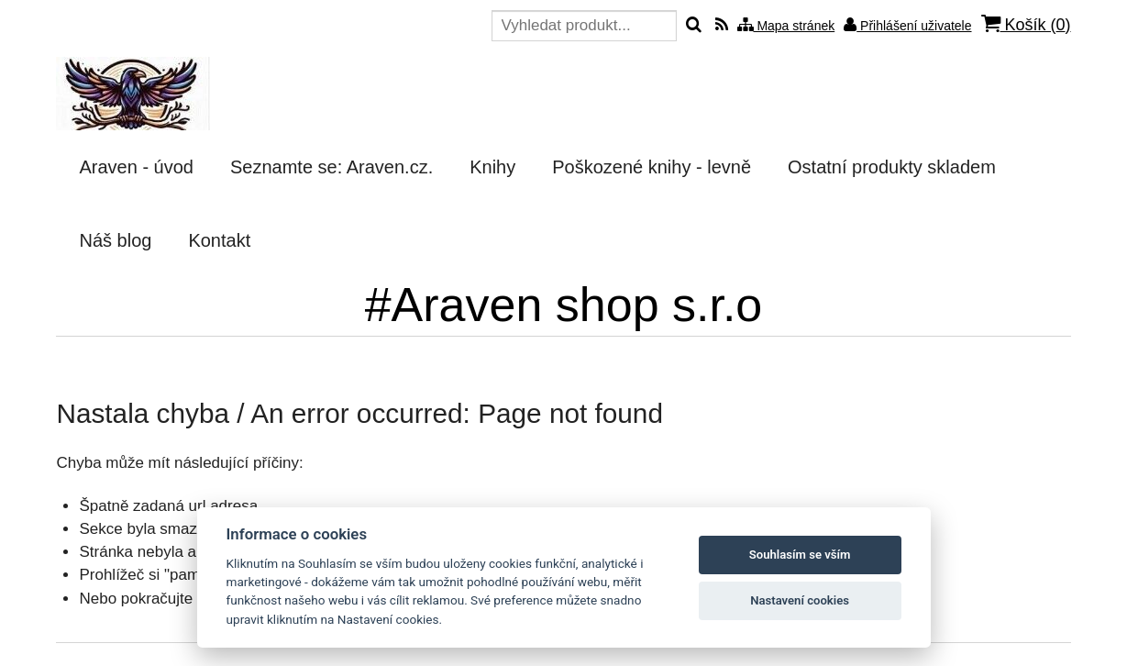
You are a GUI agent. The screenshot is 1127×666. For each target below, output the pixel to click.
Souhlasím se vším (800, 554)
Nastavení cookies (799, 600)
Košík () (1026, 24)
